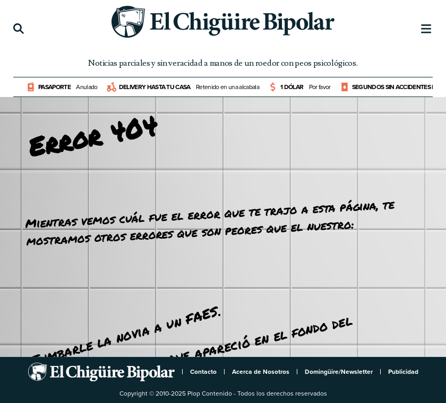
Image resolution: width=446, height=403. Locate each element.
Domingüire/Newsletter (339, 371)
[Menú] (426, 29)
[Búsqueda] (19, 29)
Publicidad (403, 371)
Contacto (203, 371)
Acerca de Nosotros (260, 371)
